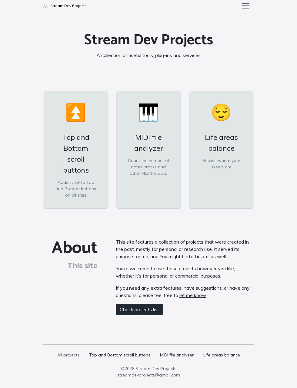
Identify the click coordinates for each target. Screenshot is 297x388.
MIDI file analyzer (177, 355)
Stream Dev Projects (155, 368)
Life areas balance (221, 355)
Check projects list (139, 309)
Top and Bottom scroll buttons (119, 355)
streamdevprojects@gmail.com (148, 375)
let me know (192, 295)
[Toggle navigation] (246, 6)
